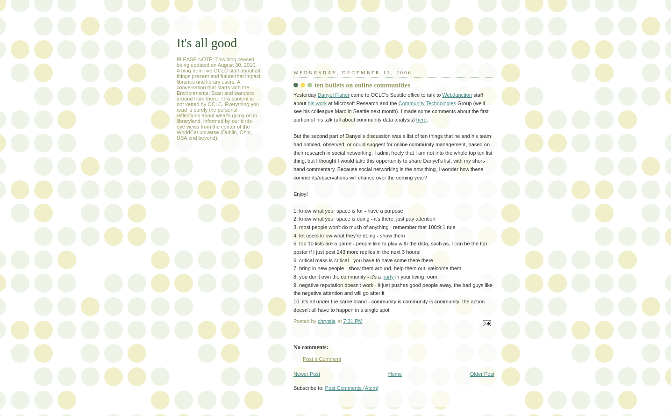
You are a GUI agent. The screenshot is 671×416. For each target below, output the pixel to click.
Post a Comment (322, 359)
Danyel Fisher (334, 95)
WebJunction (457, 95)
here (421, 119)
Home (395, 374)
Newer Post (306, 374)
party (388, 277)
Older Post (482, 374)
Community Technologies (427, 103)
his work (317, 103)
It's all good (207, 43)
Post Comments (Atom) (352, 388)
